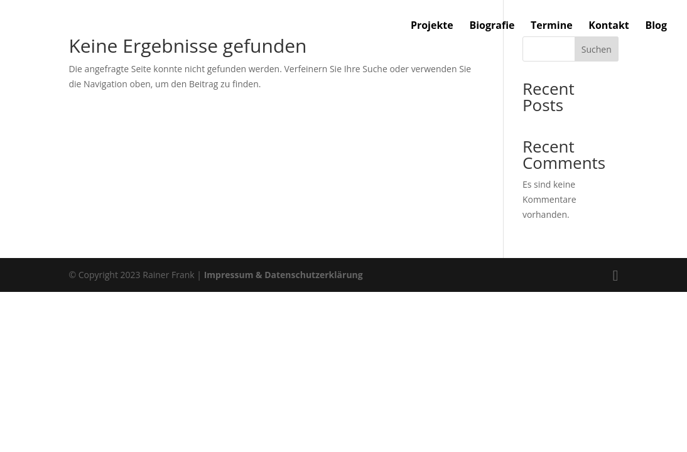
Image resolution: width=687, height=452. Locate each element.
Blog (656, 26)
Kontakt (608, 26)
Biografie (491, 26)
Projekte (432, 26)
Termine (552, 26)
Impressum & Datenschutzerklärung (283, 275)
